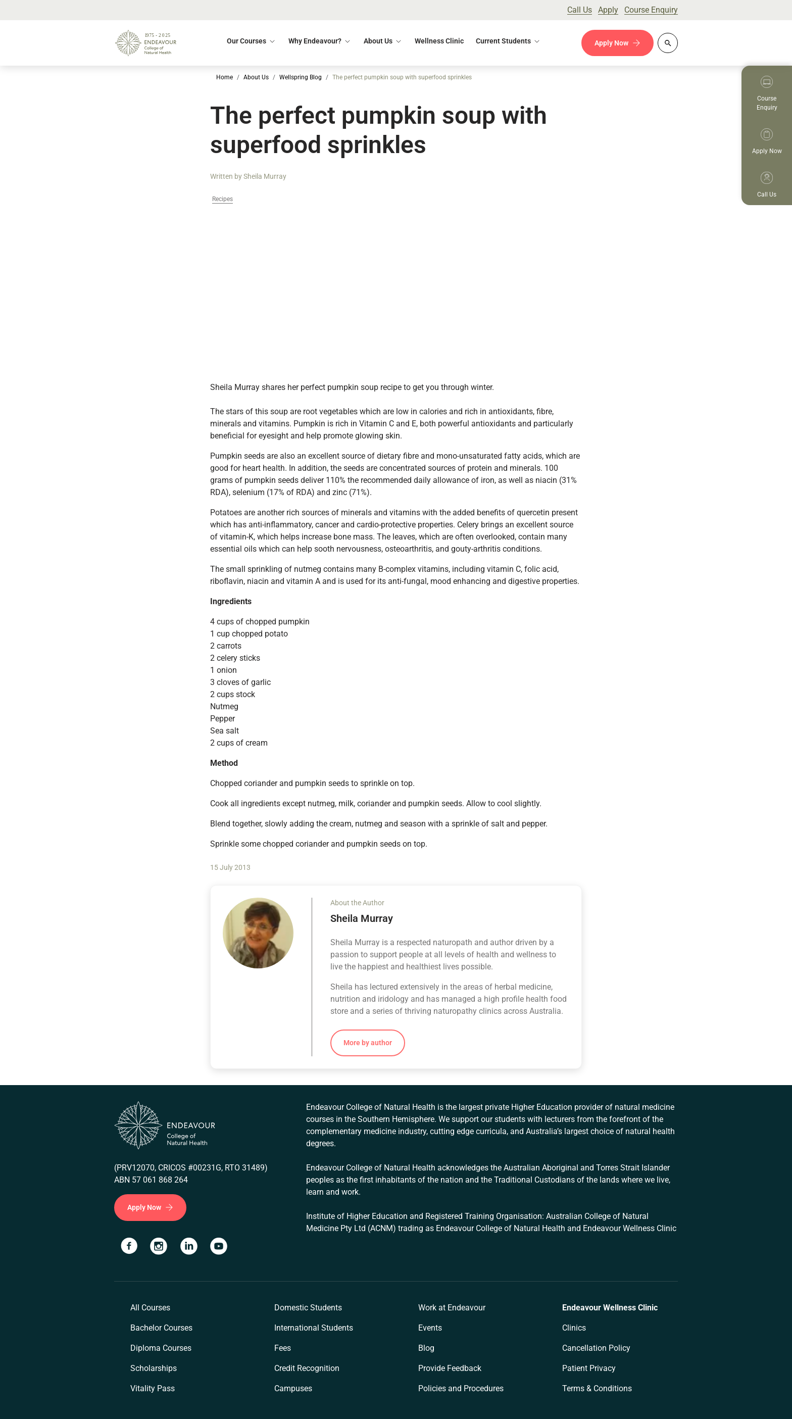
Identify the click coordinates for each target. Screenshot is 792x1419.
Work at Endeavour (451, 1307)
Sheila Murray (264, 176)
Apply (608, 10)
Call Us (579, 10)
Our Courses (246, 41)
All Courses (150, 1307)
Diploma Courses (160, 1348)
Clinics (574, 1328)
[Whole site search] (668, 43)
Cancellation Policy (596, 1348)
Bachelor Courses (161, 1328)
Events (430, 1328)
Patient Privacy (589, 1368)
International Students (313, 1328)
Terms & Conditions (597, 1388)
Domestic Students (308, 1307)
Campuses (293, 1388)
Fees (282, 1348)
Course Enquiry (651, 10)
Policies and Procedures (461, 1388)
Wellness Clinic (439, 41)
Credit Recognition (306, 1368)
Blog (426, 1348)
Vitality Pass (152, 1388)
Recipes (222, 199)
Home (224, 77)
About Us (378, 41)
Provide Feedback (449, 1368)
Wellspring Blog (300, 77)
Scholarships (153, 1368)
